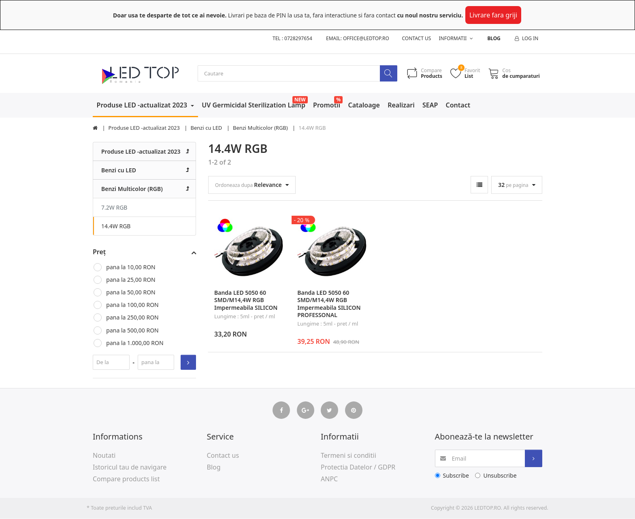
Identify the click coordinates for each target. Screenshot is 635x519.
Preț (99, 252)
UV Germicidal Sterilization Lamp (253, 105)
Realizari (401, 105)
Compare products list (126, 479)
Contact (458, 105)
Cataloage (364, 105)
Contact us (416, 38)
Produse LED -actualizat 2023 (143, 105)
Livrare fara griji (493, 15)
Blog (493, 38)
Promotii (326, 105)
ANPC (329, 479)
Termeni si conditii (348, 455)
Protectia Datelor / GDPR (358, 467)
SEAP (430, 105)
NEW (300, 100)
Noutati (104, 455)
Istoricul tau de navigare (129, 467)
